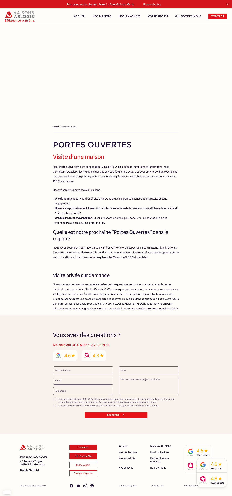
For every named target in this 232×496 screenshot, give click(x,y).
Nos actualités (127, 458)
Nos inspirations (159, 452)
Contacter (83, 447)
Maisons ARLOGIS (160, 446)
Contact (217, 16)
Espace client (83, 465)
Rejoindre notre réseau (196, 485)
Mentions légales (127, 485)
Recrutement (158, 467)
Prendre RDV (83, 456)
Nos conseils (126, 467)
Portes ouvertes (69, 126)
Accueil (80, 16)
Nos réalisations (128, 452)
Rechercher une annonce (159, 460)
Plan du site (157, 485)
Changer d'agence (83, 473)
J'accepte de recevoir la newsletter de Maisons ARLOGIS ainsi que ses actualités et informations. (105, 405)
